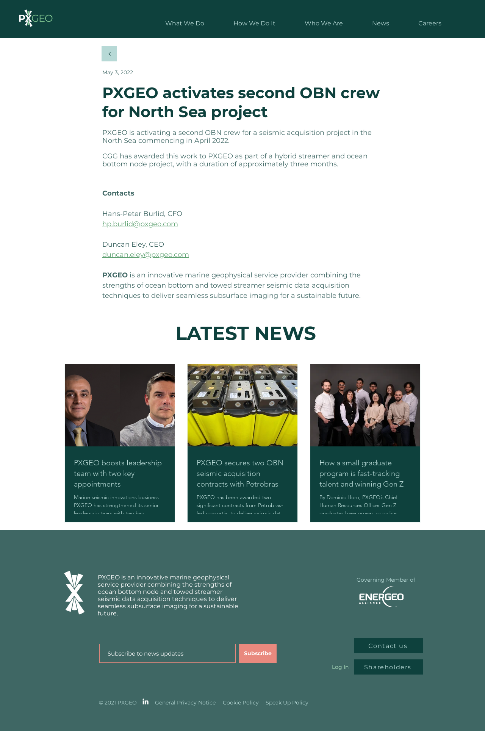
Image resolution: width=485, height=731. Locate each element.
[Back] (109, 53)
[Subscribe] (258, 653)
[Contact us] (388, 645)
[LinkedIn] (145, 701)
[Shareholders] (388, 667)
